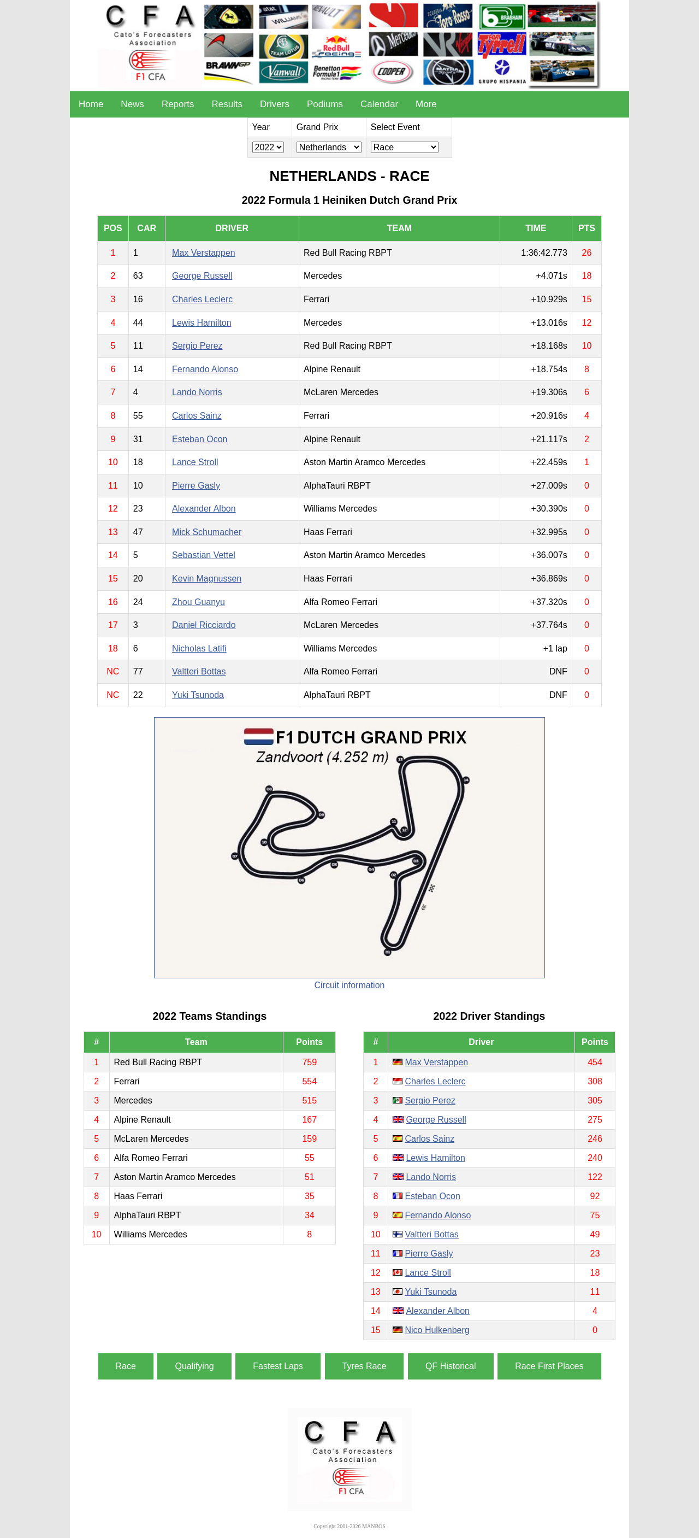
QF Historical (450, 1366)
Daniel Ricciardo (204, 625)
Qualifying (194, 1366)
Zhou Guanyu (198, 602)
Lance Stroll (195, 462)
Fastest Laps (278, 1366)
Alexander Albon (204, 508)
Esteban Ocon (199, 439)
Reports (178, 104)
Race (126, 1366)
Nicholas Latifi (199, 648)
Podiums (325, 104)
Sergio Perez (197, 345)
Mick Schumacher (206, 532)
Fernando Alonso (205, 369)
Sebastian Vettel (203, 555)
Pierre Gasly (196, 485)
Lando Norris (197, 392)
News (132, 104)
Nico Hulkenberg (437, 1330)
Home (91, 104)
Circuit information (350, 985)
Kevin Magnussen (206, 578)
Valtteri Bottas (199, 671)
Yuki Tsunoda (198, 695)
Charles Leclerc (202, 299)
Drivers (274, 104)
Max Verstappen (203, 252)
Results (226, 104)
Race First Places (549, 1366)
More (426, 104)
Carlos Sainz (197, 415)
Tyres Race (364, 1366)
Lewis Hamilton (201, 322)
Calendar (379, 104)
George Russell (202, 275)
